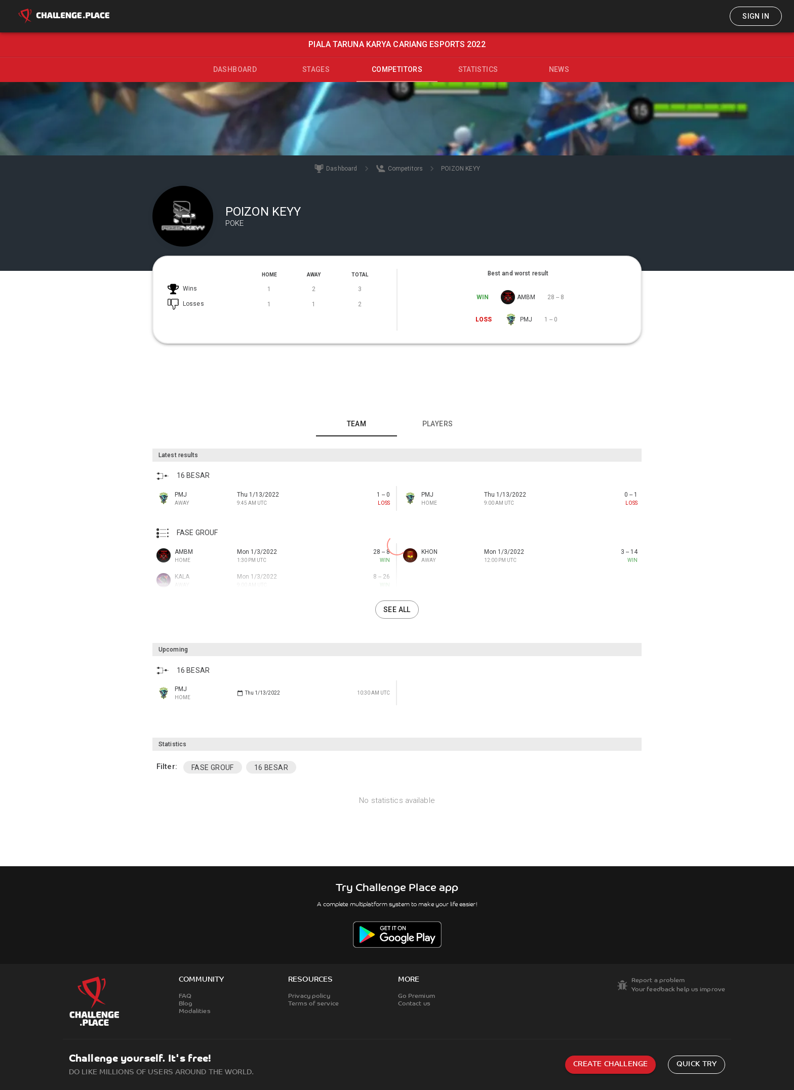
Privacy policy (309, 996)
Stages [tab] (316, 69)
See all (397, 609)
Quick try (697, 1064)
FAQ (185, 996)
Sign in (755, 16)
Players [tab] (437, 424)
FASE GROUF (212, 767)
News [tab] (559, 69)
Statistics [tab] (478, 69)
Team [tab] (357, 424)
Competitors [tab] (397, 69)
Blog (185, 1004)
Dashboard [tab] (235, 69)
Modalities (195, 1011)
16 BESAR (271, 767)
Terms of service (313, 1004)
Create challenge (610, 1064)
